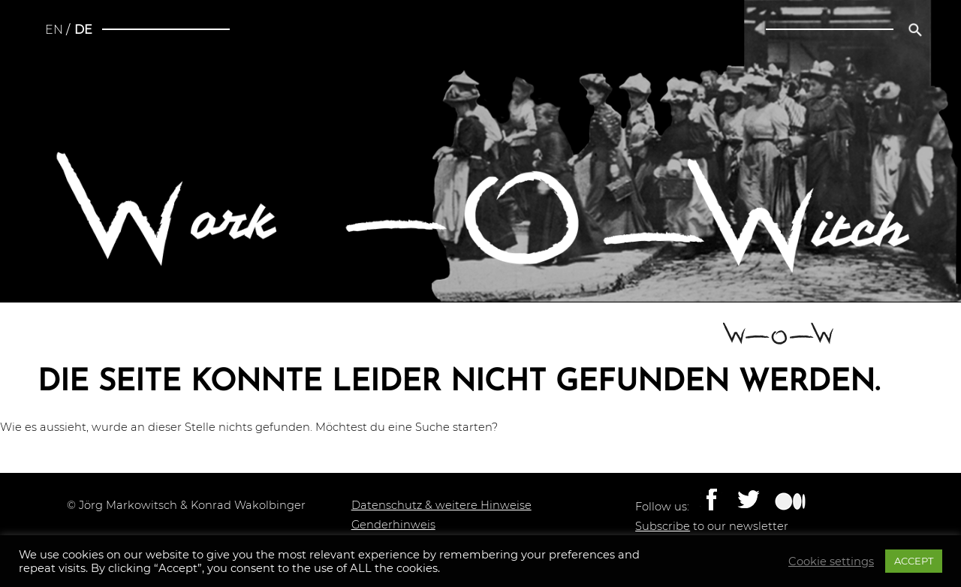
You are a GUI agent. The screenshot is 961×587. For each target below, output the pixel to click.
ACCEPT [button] (913, 561)
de (83, 30)
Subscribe (662, 526)
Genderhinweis (393, 524)
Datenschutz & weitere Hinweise (441, 505)
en (54, 30)
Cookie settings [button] (831, 561)
